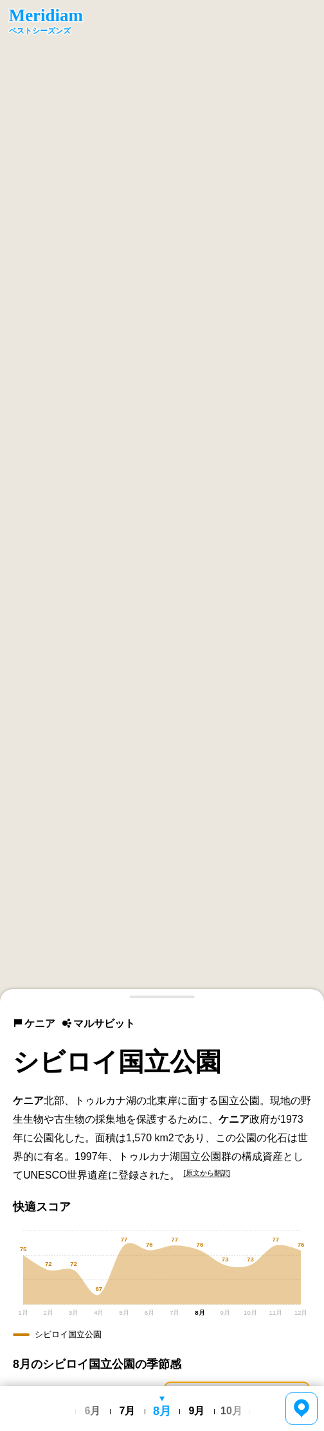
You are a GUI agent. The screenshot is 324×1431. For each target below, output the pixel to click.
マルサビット (98, 1023)
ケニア (34, 1023)
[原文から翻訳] (206, 1173)
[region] (162, 501)
